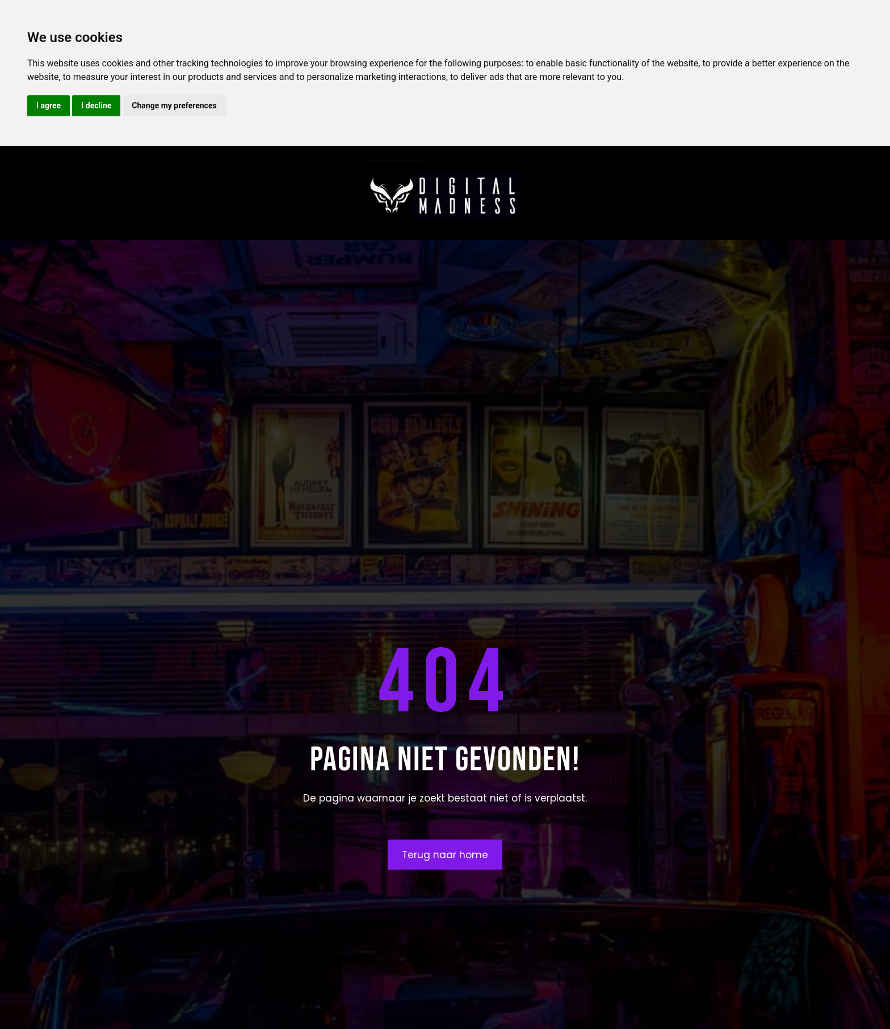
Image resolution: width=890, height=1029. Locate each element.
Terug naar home (445, 855)
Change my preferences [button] (174, 105)
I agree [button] (48, 105)
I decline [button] (96, 105)
